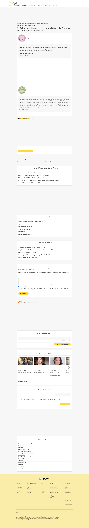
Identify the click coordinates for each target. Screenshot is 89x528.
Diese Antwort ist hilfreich (24, 118)
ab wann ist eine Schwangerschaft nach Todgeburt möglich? (34, 175)
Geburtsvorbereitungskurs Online (27, 252)
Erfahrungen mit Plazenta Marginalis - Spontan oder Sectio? (34, 255)
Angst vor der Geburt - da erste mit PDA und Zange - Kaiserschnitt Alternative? (39, 180)
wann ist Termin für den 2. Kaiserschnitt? (29, 182)
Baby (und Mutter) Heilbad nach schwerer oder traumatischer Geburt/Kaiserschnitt (40, 250)
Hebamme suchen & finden (25, 226)
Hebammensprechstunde (30, 302)
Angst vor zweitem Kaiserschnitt (26, 172)
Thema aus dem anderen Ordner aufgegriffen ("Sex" (32, 247)
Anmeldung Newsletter (68, 504)
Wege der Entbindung (24, 229)
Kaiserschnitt (21, 231)
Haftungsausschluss (30, 519)
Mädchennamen (27, 399)
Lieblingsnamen (52, 399)
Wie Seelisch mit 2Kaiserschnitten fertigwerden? (31, 177)
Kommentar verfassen (25, 151)
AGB (41, 288)
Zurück (20, 301)
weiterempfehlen (68, 500)
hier (58, 161)
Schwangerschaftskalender (25, 234)
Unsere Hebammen (22, 381)
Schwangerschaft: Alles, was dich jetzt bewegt (30, 221)
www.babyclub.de (23, 517)
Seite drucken (67, 499)
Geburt (20, 224)
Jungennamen (42, 399)
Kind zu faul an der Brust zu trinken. (27, 257)
